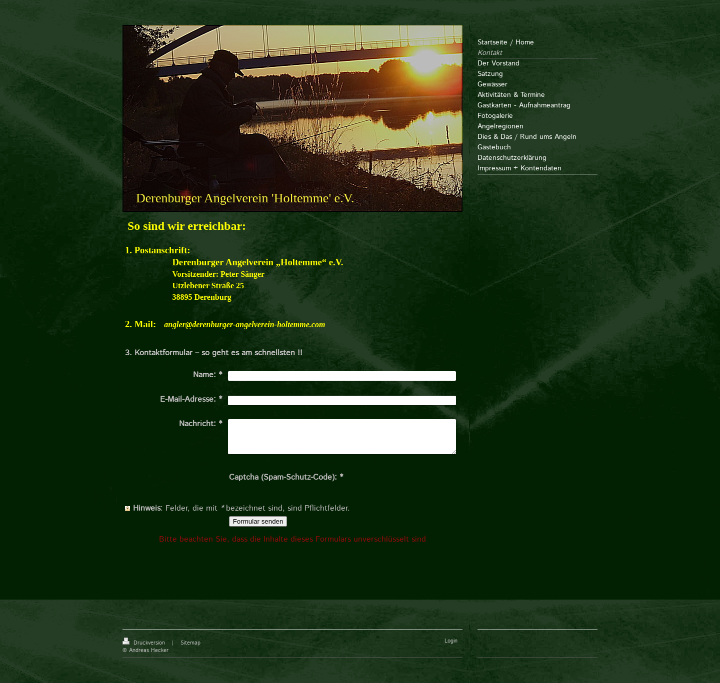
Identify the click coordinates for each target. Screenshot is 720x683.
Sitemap (190, 643)
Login (451, 641)
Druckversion (144, 643)
